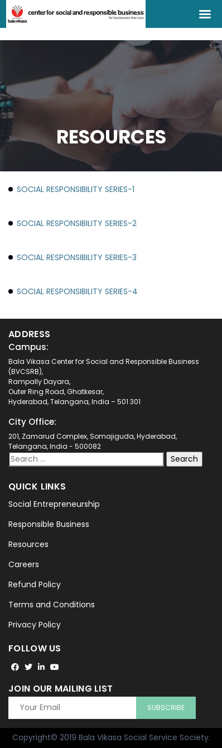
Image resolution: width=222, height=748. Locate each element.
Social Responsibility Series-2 (77, 223)
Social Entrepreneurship (54, 504)
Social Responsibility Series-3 (77, 257)
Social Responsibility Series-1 (75, 189)
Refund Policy (34, 584)
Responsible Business (48, 524)
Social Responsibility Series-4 (77, 291)
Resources (28, 544)
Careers (23, 564)
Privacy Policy (34, 624)
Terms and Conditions (51, 604)
